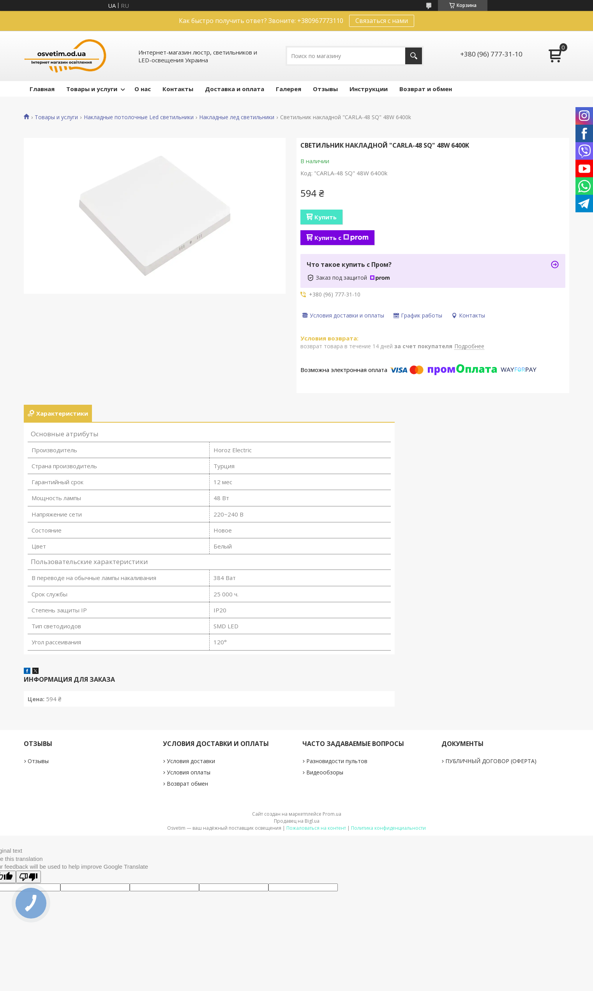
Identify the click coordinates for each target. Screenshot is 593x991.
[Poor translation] (28, 877)
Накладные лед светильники (236, 117)
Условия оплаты (188, 772)
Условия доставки (191, 761)
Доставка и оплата (234, 89)
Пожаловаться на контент (316, 828)
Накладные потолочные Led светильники (139, 117)
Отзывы (325, 89)
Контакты (177, 89)
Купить (325, 217)
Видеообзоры (324, 772)
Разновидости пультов (336, 761)
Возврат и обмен (425, 89)
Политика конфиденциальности (388, 828)
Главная (42, 89)
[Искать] (413, 56)
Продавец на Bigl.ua (296, 821)
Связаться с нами (381, 20)
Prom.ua (332, 814)
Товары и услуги (91, 89)
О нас (142, 89)
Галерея (288, 89)
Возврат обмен (187, 783)
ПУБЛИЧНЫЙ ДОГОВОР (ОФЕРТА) (491, 761)
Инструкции (368, 89)
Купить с (341, 238)
